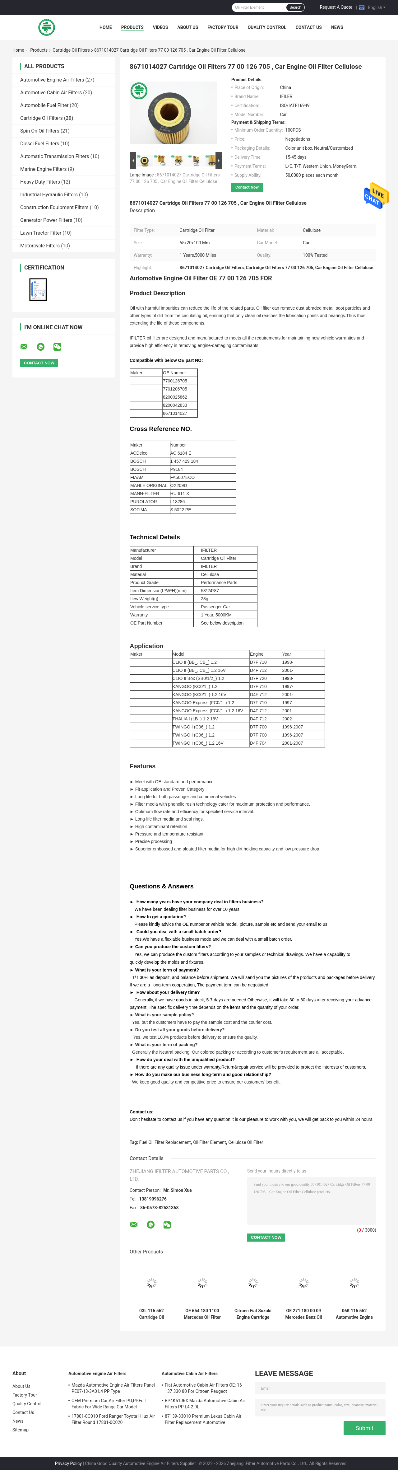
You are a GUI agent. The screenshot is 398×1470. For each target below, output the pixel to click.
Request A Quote (336, 7)
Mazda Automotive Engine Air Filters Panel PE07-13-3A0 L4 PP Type (113, 1388)
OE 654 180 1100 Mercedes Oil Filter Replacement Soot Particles (202, 1314)
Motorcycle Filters (40, 246)
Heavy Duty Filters (40, 182)
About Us (187, 27)
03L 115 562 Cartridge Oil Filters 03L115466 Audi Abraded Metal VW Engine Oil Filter (151, 1314)
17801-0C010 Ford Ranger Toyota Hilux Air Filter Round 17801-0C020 (113, 1419)
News (337, 27)
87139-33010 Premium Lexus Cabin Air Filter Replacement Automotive (203, 1419)
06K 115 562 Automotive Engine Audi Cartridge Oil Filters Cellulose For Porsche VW (354, 1314)
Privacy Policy (68, 1463)
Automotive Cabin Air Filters (51, 93)
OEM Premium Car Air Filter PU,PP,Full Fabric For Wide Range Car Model (109, 1403)
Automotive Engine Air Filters (52, 80)
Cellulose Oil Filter (245, 1142)
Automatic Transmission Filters (54, 156)
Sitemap (20, 1429)
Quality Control (267, 27)
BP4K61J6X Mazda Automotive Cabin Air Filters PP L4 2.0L (205, 1403)
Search (295, 7)
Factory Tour (222, 27)
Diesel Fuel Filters (39, 144)
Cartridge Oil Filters (71, 50)
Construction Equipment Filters (54, 207)
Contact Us (309, 27)
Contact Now (247, 187)
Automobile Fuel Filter (44, 105)
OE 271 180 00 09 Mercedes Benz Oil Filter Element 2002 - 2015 (303, 1314)
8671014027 (175, 413)
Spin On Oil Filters (39, 131)
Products (132, 27)
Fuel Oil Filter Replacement (165, 1142)
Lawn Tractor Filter (40, 233)
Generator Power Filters (46, 220)
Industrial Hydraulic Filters (49, 195)
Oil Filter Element (209, 1142)
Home (106, 27)
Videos (160, 27)
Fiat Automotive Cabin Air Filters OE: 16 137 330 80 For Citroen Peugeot (203, 1388)
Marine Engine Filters (43, 169)
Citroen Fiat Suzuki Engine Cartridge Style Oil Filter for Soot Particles (252, 1314)
